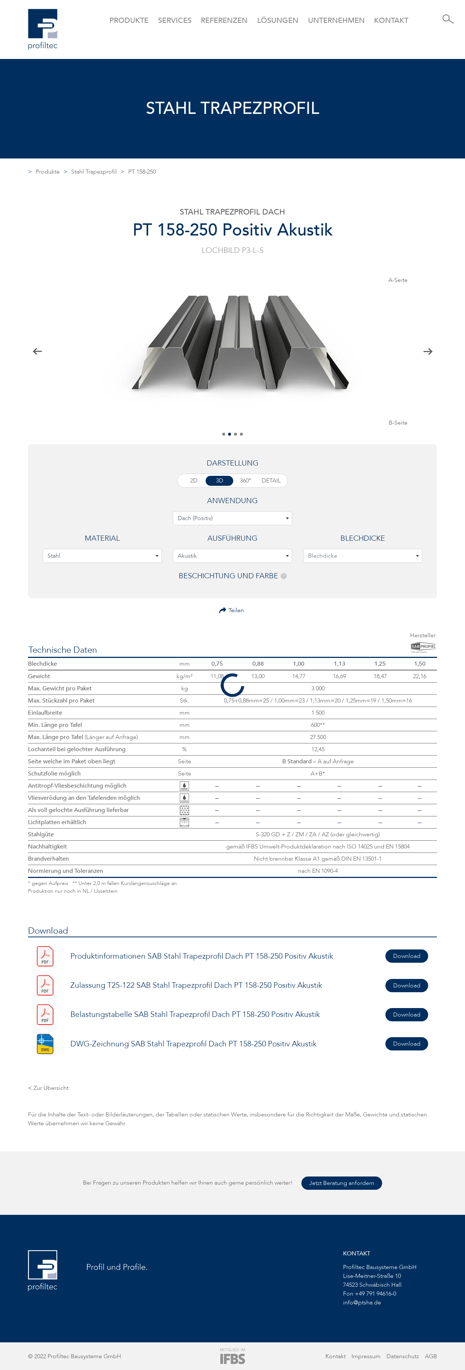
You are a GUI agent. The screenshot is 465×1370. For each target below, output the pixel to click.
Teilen (236, 610)
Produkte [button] (128, 20)
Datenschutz (403, 1356)
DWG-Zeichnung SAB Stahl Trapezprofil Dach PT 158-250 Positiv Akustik (193, 1044)
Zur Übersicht (48, 1088)
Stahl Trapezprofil (94, 172)
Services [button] (175, 20)
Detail (271, 481)
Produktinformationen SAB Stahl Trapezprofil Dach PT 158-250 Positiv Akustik (201, 956)
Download (406, 956)
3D (219, 481)
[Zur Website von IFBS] (232, 1356)
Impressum (366, 1356)
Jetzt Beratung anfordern (341, 1183)
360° (245, 481)
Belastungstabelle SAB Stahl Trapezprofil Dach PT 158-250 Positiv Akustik (195, 1014)
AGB (431, 1356)
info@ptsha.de (362, 1302)
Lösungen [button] (277, 20)
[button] (223, 434)
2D (193, 481)
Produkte (48, 172)
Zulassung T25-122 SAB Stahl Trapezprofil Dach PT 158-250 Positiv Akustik (196, 985)
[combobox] (232, 518)
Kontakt (391, 20)
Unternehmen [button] (336, 20)
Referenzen (224, 20)
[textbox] (232, 518)
